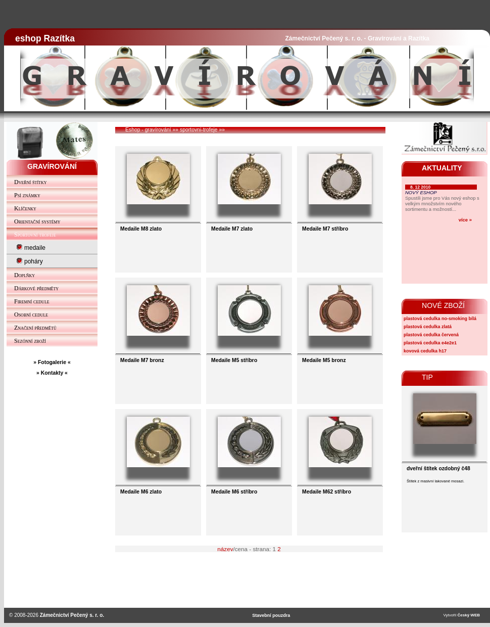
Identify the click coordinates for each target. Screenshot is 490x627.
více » (465, 219)
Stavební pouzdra (271, 615)
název (225, 549)
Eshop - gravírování (148, 129)
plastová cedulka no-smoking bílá (440, 318)
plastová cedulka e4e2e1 (430, 342)
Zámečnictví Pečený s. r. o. (72, 615)
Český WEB (469, 615)
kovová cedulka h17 (425, 350)
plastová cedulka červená (431, 334)
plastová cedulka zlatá (428, 326)
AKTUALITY (442, 168)
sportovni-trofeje (199, 129)
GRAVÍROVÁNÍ (52, 166)
